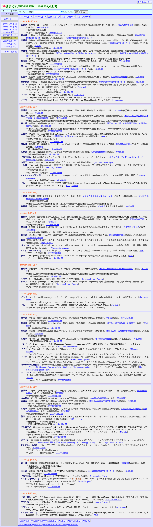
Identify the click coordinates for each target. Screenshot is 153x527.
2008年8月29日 (56, 414)
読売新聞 (115, 305)
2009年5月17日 (64, 380)
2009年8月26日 (54, 396)
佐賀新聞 (140, 77)
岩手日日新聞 (127, 318)
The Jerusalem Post (113, 499)
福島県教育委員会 (126, 25)
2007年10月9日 (52, 225)
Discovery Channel (54, 167)
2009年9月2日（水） (29, 460)
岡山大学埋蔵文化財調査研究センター (71, 69)
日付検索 (10, 14)
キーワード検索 (10, 11)
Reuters (30, 378)
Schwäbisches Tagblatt (80, 359)
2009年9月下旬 (9, 32)
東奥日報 (52, 222)
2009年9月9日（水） (29, 107)
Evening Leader (39, 447)
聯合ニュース (47, 243)
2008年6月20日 (66, 92)
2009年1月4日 (56, 64)
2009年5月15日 (60, 424)
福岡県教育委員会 (117, 235)
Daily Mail (82, 87)
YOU (104, 136)
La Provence (121, 507)
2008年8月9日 (60, 437)
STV (141, 250)
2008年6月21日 (54, 253)
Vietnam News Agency (60, 248)
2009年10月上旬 (10, 30)
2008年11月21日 (55, 149)
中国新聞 (120, 152)
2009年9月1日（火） (29, 493)
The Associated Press (98, 476)
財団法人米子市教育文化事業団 (121, 323)
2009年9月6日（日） (29, 265)
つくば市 (117, 110)
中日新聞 (31, 230)
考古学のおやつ (145, 2)
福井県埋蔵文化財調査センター (80, 38)
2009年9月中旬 (40, 17)
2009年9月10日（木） (29, 21)
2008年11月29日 (55, 321)
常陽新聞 (39, 113)
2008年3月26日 (56, 258)
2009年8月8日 (54, 328)
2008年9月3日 (56, 341)
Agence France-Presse (114, 442)
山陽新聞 (99, 69)
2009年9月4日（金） (29, 314)
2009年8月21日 (55, 33)
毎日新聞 (130, 206)
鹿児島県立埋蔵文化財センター (113, 82)
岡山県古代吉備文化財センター (102, 471)
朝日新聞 (140, 82)
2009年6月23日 (54, 406)
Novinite (123, 432)
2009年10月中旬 (10, 27)
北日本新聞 (62, 118)
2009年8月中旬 (9, 44)
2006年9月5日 (56, 173)
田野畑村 (125, 463)
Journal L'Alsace (102, 502)
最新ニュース (54, 17)
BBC (131, 256)
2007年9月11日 (50, 474)
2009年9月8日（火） (29, 192)
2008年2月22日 (52, 74)
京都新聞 (39, 147)
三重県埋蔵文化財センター (120, 43)
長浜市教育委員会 (124, 144)
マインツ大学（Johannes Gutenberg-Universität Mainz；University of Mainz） (59, 367)
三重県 (38, 46)
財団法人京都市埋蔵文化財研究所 (104, 401)
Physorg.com (117, 100)
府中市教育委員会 (103, 339)
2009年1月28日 (54, 276)
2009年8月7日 (54, 487)
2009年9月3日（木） (29, 387)
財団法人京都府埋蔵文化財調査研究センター (76, 53)
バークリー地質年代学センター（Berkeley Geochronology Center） (67, 442)
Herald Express (85, 481)
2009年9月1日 (62, 453)
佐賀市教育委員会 (119, 77)
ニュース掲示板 (83, 17)
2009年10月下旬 (10, 24)
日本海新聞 (125, 61)
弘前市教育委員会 (138, 219)
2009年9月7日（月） (29, 213)
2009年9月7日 (60, 180)
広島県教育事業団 (99, 152)
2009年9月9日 (56, 48)
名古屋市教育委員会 (99, 398)
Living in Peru (72, 186)
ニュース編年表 (68, 17)
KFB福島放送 (43, 27)
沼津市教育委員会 (131, 227)
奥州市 (109, 318)
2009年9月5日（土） (29, 294)
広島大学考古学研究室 (131, 409)
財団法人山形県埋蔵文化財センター (98, 196)
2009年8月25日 (52, 154)
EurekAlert (49, 160)
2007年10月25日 (55, 131)
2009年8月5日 (58, 79)
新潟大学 (102, 206)
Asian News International (67, 346)
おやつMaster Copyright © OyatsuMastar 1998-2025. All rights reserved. (48, 525)
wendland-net (78, 95)
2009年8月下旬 (26, 17)
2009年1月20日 (56, 142)
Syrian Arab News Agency (103, 162)
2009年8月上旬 (9, 46)
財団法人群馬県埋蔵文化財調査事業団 (116, 269)
